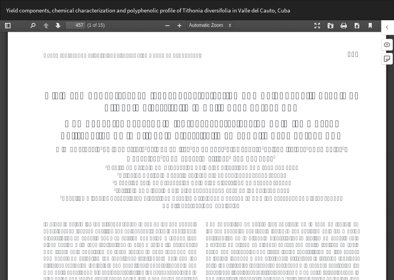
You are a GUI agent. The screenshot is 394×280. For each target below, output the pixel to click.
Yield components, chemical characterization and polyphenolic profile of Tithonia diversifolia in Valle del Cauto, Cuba (148, 10)
